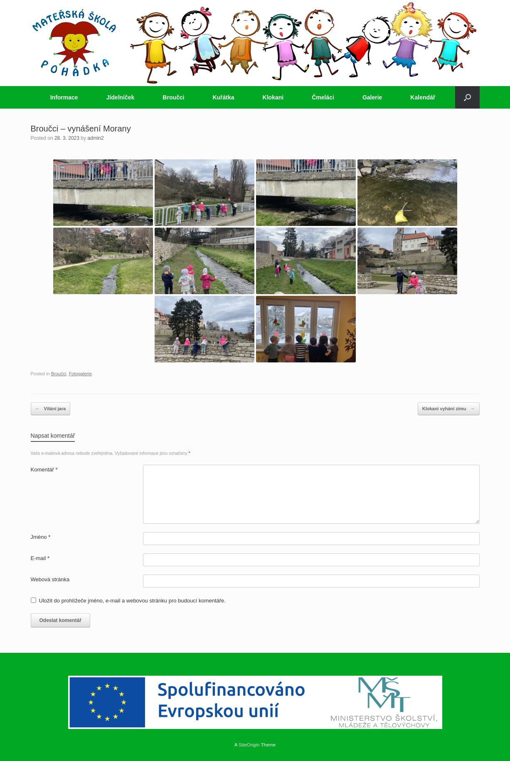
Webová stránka (50, 579)
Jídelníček (120, 97)
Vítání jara (50, 408)
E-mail (40, 558)
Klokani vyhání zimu (448, 408)
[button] (467, 97)
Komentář (44, 469)
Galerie (372, 97)
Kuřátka (223, 97)
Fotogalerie (80, 373)
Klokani (273, 97)
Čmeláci (323, 97)
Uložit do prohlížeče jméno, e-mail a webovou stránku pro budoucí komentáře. (132, 600)
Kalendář (422, 97)
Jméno (41, 537)
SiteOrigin (249, 744)
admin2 (95, 138)
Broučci (173, 97)
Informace (64, 97)
